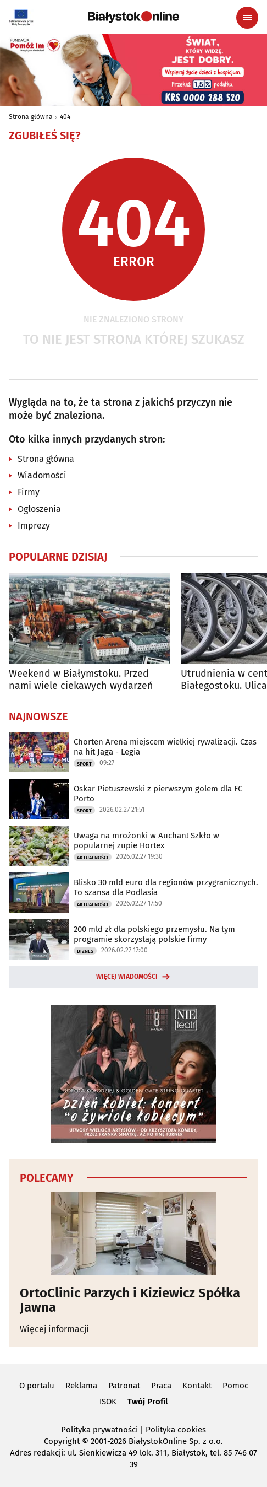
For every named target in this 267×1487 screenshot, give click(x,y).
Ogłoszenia (39, 509)
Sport (84, 764)
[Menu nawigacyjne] (247, 18)
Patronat (124, 1386)
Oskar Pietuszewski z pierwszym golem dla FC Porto (158, 794)
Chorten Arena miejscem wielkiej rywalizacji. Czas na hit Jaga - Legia (165, 747)
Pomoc (235, 1386)
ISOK (107, 1402)
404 (65, 117)
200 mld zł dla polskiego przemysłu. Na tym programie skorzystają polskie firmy (154, 934)
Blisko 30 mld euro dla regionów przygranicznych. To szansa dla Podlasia (166, 887)
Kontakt (197, 1386)
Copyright (62, 1441)
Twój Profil (147, 1402)
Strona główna (31, 117)
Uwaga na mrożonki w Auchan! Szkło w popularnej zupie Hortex (146, 840)
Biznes (85, 951)
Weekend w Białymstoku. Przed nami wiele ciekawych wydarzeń (81, 680)
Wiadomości (42, 475)
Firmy (29, 492)
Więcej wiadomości (127, 976)
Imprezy (34, 525)
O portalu (36, 1386)
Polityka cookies (176, 1430)
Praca (161, 1386)
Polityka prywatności (99, 1430)
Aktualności (92, 857)
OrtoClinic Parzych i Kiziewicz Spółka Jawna (130, 1300)
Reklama (81, 1386)
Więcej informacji (54, 1329)
